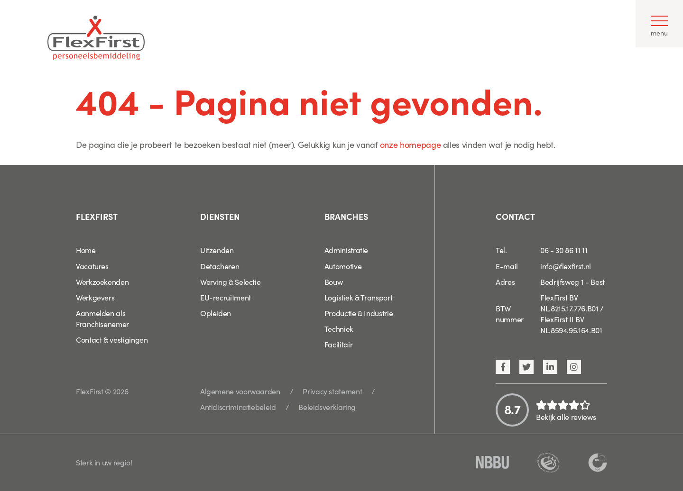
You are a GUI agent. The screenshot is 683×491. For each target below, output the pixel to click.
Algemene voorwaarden (240, 391)
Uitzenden (217, 250)
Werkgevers (95, 297)
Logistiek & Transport (358, 297)
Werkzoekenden (102, 281)
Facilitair (338, 344)
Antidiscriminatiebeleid (238, 406)
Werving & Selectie (230, 281)
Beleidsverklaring (327, 406)
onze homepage (410, 144)
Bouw (333, 281)
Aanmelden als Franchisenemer (102, 318)
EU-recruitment (225, 297)
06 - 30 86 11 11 (563, 250)
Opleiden (215, 313)
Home (86, 250)
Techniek (338, 328)
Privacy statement (332, 391)
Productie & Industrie (358, 313)
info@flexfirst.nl (565, 266)
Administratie (346, 250)
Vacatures (92, 266)
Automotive (342, 266)
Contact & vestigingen (112, 339)
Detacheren (219, 266)
